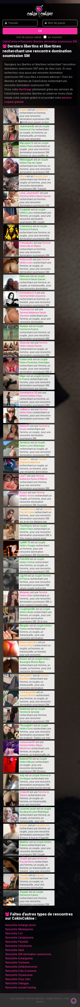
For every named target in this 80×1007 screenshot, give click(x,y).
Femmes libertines (35, 998)
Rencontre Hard (14, 950)
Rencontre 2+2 (14, 933)
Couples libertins (54, 998)
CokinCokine (10, 41)
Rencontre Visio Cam (17, 979)
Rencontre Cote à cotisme (20, 971)
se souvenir (53, 37)
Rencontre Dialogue (17, 983)
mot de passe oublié (28, 37)
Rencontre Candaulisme (19, 937)
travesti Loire (43, 825)
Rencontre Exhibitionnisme (21, 966)
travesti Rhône (28, 695)
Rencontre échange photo (20, 925)
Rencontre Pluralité (16, 941)
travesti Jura (41, 176)
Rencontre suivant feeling (20, 987)
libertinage (25, 89)
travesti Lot (41, 109)
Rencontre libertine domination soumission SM (48, 41)
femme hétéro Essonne (33, 296)
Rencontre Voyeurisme (19, 975)
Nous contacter (17, 998)
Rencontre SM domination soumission (28, 954)
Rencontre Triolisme (17, 962)
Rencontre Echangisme (19, 958)
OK (40, 31)
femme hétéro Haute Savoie (35, 196)
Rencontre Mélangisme (19, 929)
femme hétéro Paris (31, 395)
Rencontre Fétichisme (18, 946)
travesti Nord (27, 645)
